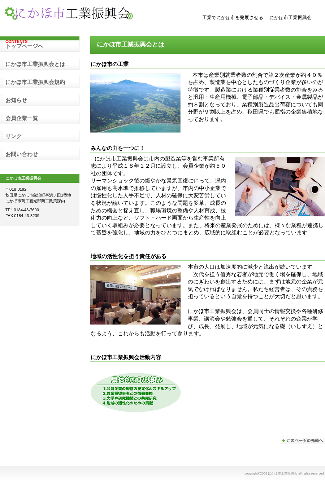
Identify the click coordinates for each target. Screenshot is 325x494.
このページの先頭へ (302, 440)
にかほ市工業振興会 (76, 14)
